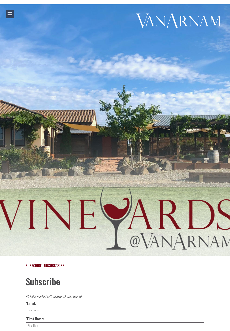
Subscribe (34, 265)
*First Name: (35, 318)
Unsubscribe (54, 265)
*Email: (31, 303)
